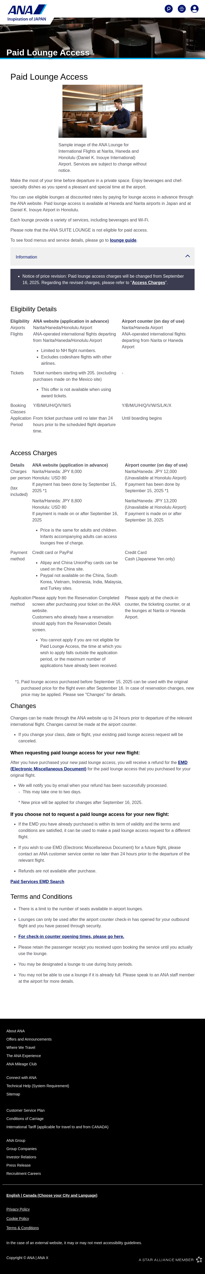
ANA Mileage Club (21, 1064)
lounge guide (123, 240)
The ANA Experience (23, 1056)
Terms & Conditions (22, 1228)
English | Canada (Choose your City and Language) (51, 1195)
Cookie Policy (17, 1218)
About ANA (15, 1031)
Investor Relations (21, 1157)
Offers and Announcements (29, 1039)
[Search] (169, 9)
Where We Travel (20, 1047)
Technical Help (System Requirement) (37, 1086)
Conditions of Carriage (25, 1119)
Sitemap (13, 1094)
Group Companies (21, 1149)
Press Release (18, 1165)
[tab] (92, 129)
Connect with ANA (21, 1077)
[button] (102, 256)
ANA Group (15, 1140)
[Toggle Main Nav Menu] (182, 9)
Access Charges (148, 282)
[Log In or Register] (195, 9)
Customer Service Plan (25, 1110)
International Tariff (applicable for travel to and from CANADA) (57, 1127)
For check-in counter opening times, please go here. (71, 936)
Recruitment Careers (23, 1173)
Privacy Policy (18, 1209)
